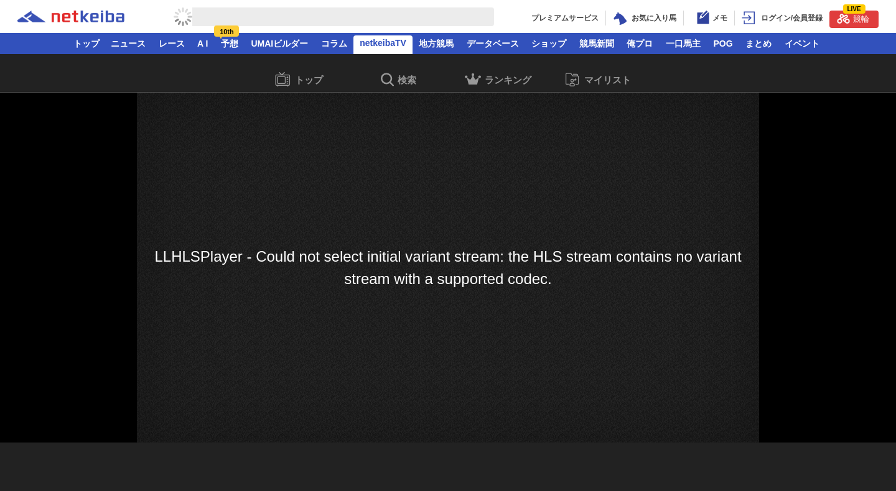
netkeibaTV (383, 43)
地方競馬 (436, 43)
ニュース (128, 43)
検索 (398, 80)
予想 (229, 43)
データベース (493, 43)
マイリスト (597, 80)
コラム (334, 43)
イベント (802, 43)
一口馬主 (683, 43)
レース (172, 43)
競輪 (853, 17)
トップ (86, 43)
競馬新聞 (596, 43)
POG (722, 43)
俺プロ (640, 43)
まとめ (758, 43)
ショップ (548, 43)
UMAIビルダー (279, 43)
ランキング (498, 81)
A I (202, 43)
